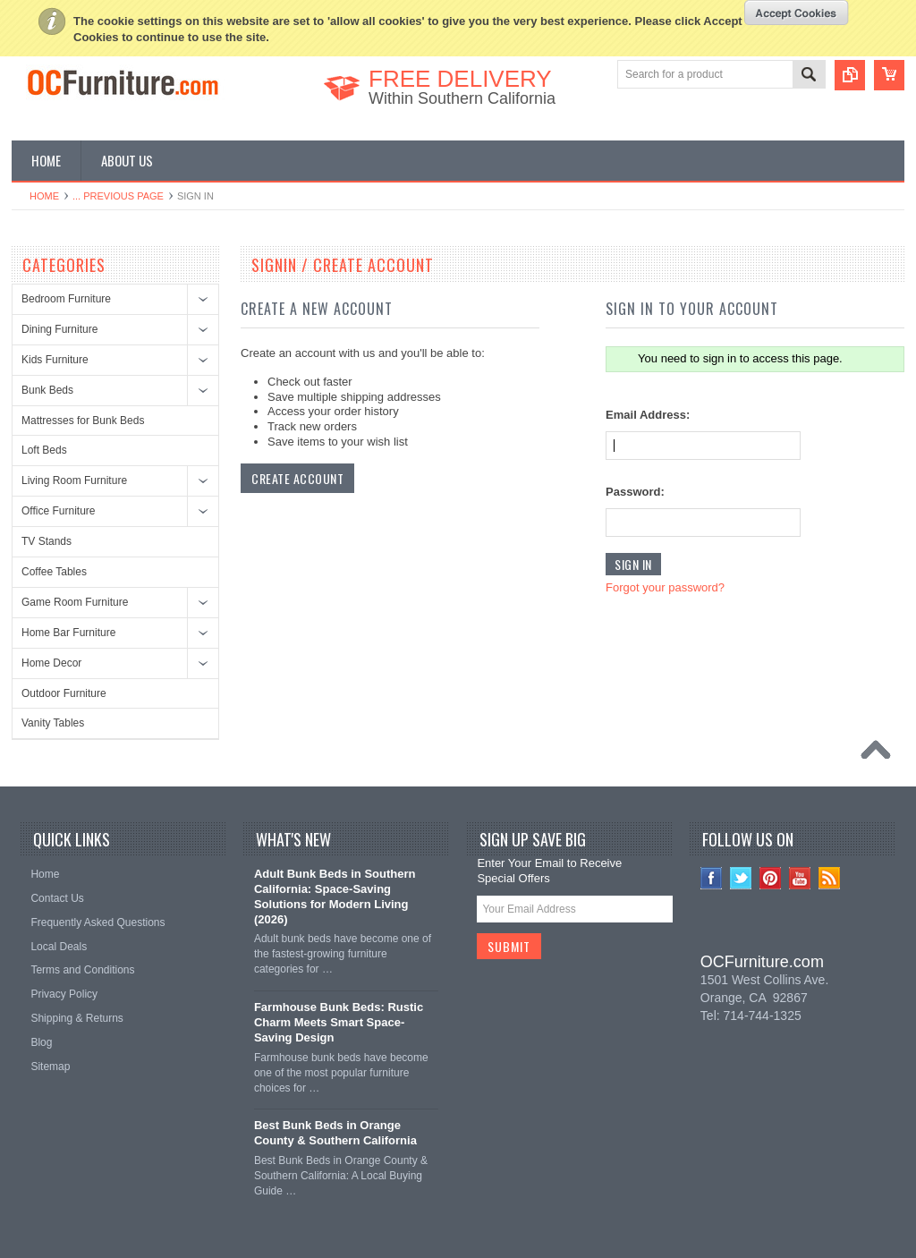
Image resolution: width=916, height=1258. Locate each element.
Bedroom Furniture (66, 299)
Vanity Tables (52, 723)
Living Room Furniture (74, 480)
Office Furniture (58, 511)
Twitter (741, 878)
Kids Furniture (55, 359)
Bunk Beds (47, 390)
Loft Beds (44, 450)
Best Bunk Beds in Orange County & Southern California (335, 1132)
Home (44, 196)
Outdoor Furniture (63, 693)
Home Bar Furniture (68, 632)
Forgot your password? (665, 587)
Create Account (297, 478)
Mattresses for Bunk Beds (82, 420)
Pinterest (770, 878)
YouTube (800, 878)
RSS (829, 878)
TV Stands (46, 541)
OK (796, 12)
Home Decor (51, 663)
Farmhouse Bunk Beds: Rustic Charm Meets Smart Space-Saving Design (338, 1022)
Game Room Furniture (74, 602)
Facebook (711, 878)
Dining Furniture (59, 329)
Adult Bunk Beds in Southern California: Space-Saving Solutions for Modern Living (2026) (335, 896)
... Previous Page (118, 196)
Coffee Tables (54, 571)
